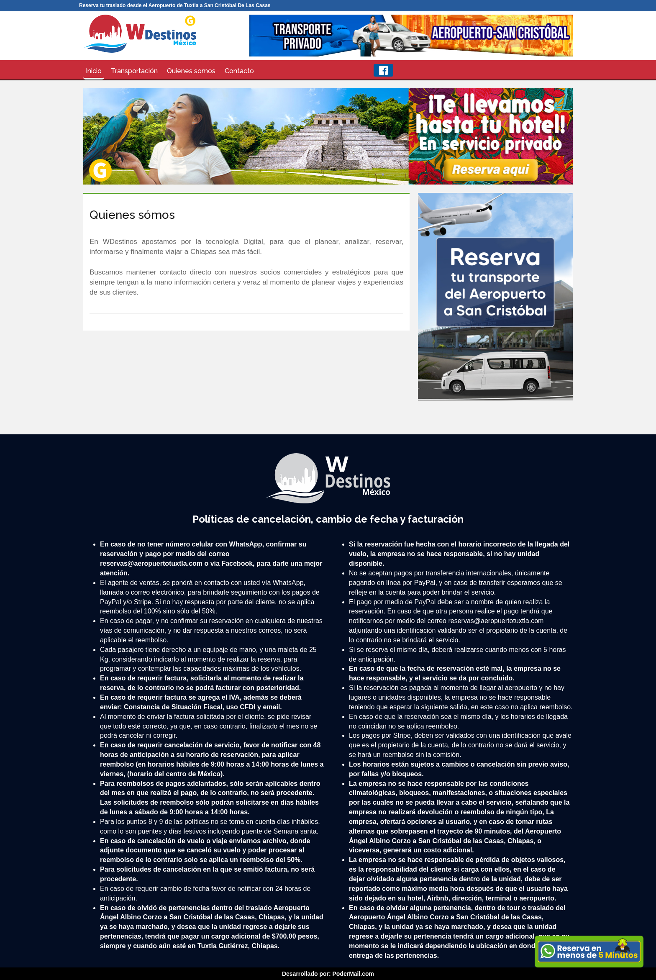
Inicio (94, 71)
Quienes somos (191, 71)
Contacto (239, 71)
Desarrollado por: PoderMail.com (328, 973)
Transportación (134, 71)
